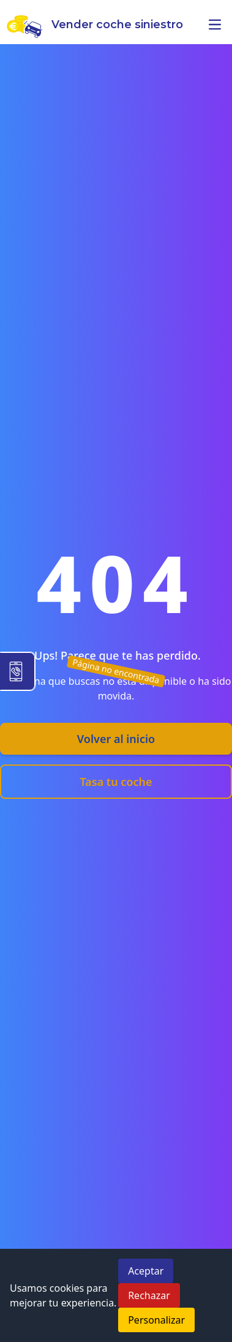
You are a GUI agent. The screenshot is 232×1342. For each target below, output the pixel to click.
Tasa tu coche (116, 781)
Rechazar (149, 1295)
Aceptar (145, 1271)
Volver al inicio (116, 738)
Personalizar (156, 1320)
